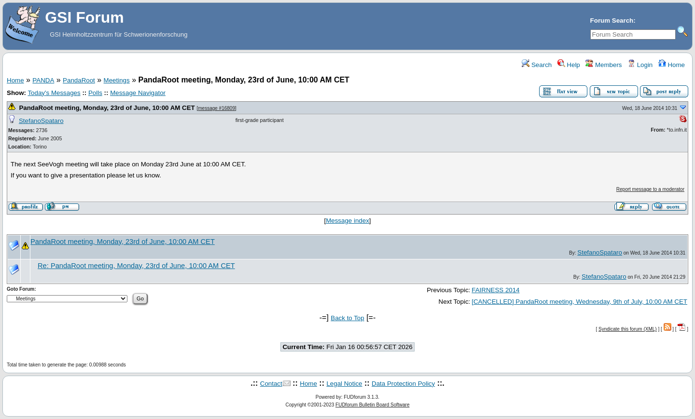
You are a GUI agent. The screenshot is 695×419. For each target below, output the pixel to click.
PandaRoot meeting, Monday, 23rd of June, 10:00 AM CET (107, 107)
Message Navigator (138, 92)
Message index (347, 220)
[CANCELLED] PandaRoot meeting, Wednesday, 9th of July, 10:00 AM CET (579, 301)
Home (671, 64)
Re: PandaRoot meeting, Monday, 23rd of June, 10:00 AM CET (136, 266)
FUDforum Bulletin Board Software (372, 404)
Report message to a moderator (650, 189)
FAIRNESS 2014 (495, 290)
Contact (271, 383)
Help (568, 64)
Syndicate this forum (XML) (627, 329)
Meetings (117, 80)
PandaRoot (79, 80)
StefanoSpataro (41, 120)
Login (640, 64)
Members (603, 64)
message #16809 (216, 108)
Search (537, 64)
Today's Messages (54, 92)
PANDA (43, 80)
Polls (95, 92)
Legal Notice (344, 383)
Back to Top (347, 318)
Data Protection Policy (403, 383)
